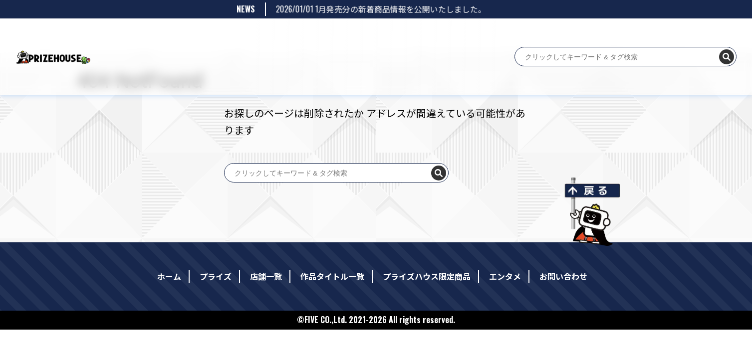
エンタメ (412, 33)
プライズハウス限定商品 (359, 33)
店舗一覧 (250, 33)
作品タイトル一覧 (294, 33)
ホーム (190, 33)
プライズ (219, 33)
